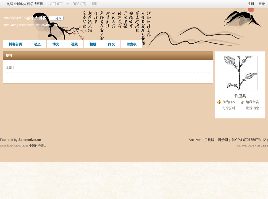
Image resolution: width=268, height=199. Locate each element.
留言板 (131, 44)
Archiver (195, 140)
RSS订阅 (79, 4)
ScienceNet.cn (30, 140)
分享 (58, 18)
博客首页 (15, 44)
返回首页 (56, 4)
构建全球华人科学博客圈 (25, 4)
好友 (111, 44)
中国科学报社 (37, 145)
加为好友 (229, 102)
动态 (37, 44)
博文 (55, 44)
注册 (251, 4)
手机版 (209, 140)
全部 (9, 67)
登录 (262, 4)
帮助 (95, 4)
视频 (74, 44)
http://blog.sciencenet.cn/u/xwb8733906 (32, 25)
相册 (93, 44)
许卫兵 (240, 96)
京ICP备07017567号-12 (248, 140)
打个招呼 (229, 108)
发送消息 (252, 108)
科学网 (223, 140)
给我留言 (252, 102)
